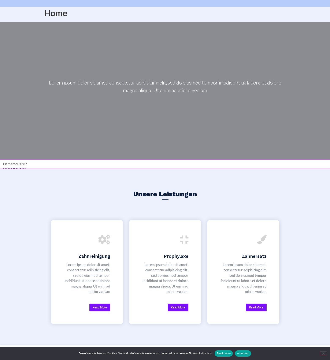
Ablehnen (243, 353)
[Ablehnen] (323, 353)
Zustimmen (224, 353)
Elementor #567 (15, 164)
